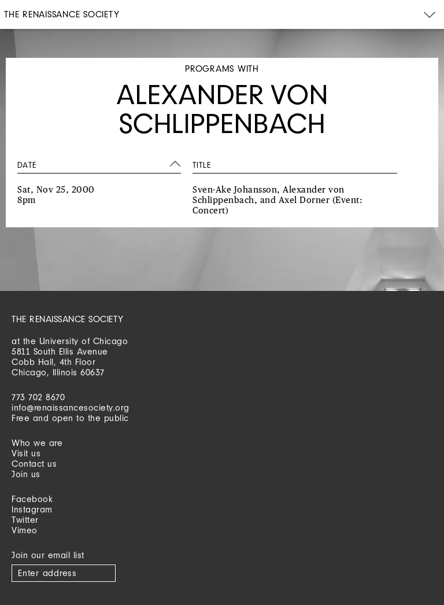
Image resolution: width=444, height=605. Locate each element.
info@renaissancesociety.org (71, 407)
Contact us (34, 463)
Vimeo (25, 530)
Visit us (26, 453)
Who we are (37, 442)
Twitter (25, 519)
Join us (26, 473)
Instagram (32, 509)
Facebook (32, 498)
